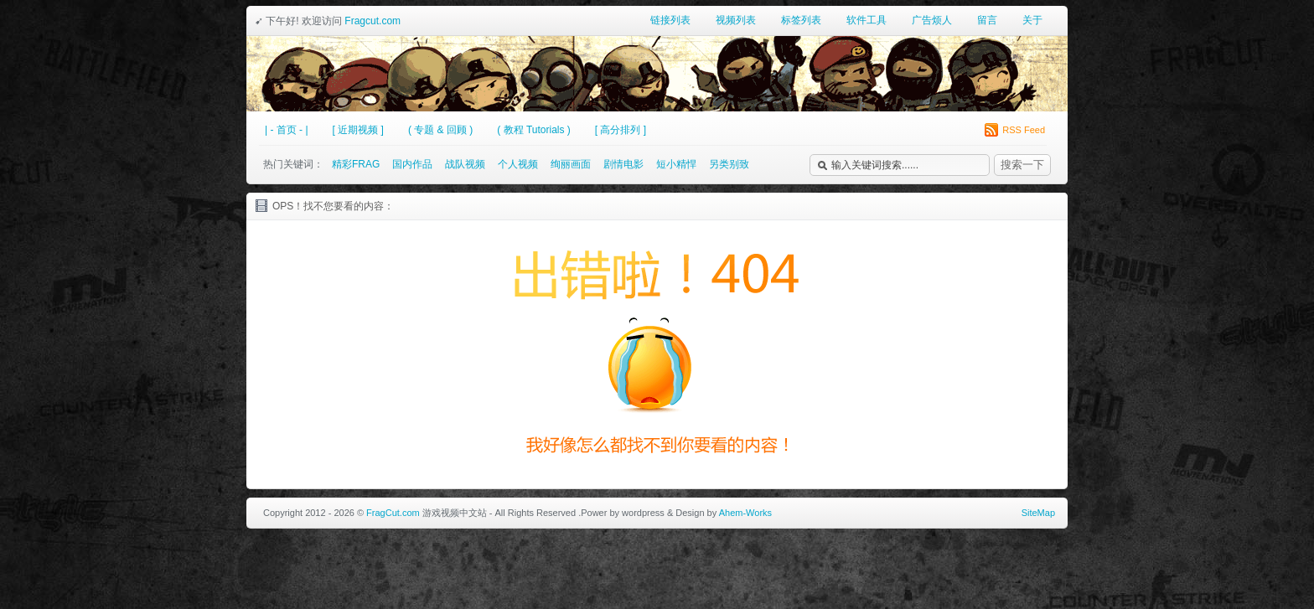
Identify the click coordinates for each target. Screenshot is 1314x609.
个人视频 (518, 164)
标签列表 (801, 20)
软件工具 (866, 20)
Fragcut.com (372, 21)
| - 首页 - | (286, 130)
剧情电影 (623, 164)
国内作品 (412, 164)
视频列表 (736, 20)
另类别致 (729, 164)
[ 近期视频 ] (358, 130)
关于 (1032, 20)
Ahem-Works (745, 513)
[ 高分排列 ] (620, 130)
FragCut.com (393, 513)
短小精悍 (676, 164)
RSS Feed (1015, 130)
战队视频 (465, 164)
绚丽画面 (571, 164)
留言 (987, 20)
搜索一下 (1022, 164)
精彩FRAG (356, 164)
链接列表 (670, 20)
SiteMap (1038, 513)
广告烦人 (932, 20)
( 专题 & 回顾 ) (440, 130)
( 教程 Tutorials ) (534, 130)
